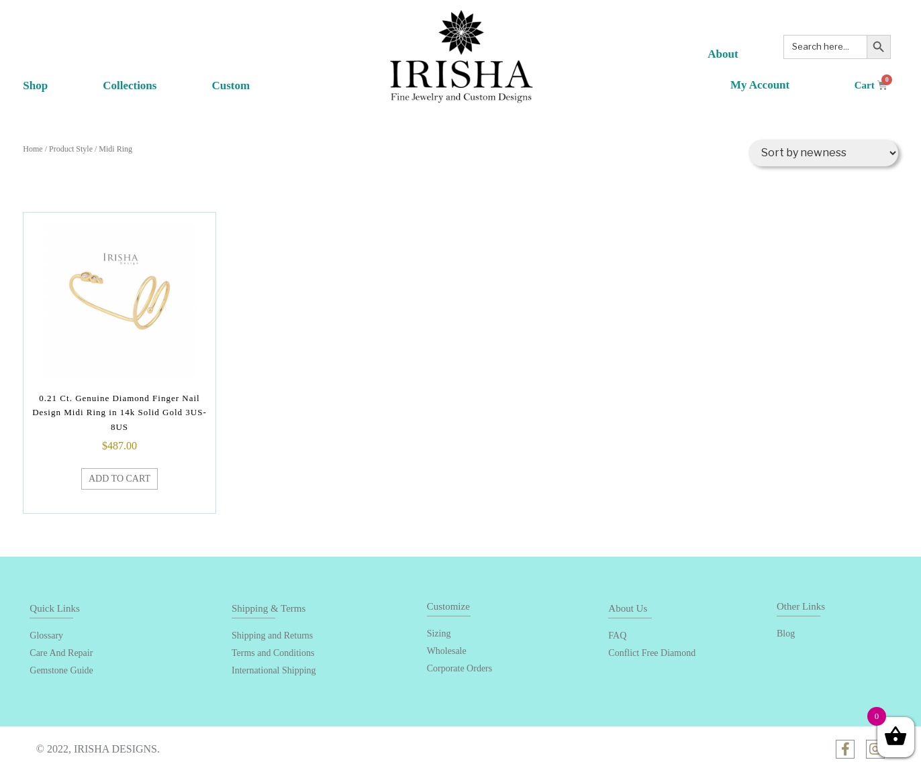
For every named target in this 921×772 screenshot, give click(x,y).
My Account (759, 84)
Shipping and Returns (272, 635)
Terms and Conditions (273, 653)
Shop (49, 90)
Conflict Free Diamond (651, 653)
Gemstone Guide (61, 670)
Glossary (46, 635)
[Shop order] (823, 153)
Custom (230, 85)
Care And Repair (61, 653)
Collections (129, 90)
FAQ (617, 635)
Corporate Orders (460, 668)
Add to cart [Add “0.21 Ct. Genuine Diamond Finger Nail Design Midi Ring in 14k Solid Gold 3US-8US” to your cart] (119, 479)
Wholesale (447, 651)
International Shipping (274, 670)
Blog (786, 633)
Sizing (439, 633)
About (723, 54)
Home (32, 149)
